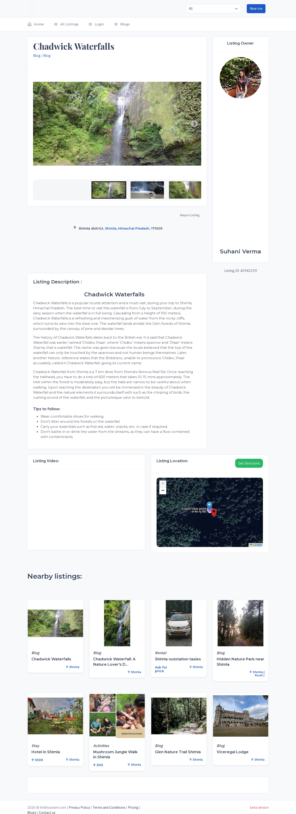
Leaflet (256, 545)
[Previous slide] (40, 123)
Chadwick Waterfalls (51, 659)
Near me (256, 8)
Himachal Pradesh (133, 228)
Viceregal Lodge (233, 752)
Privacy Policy (79, 807)
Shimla (111, 228)
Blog (36, 55)
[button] (38, 24)
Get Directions (249, 463)
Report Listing (189, 215)
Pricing (133, 807)
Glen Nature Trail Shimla (178, 752)
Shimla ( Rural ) (257, 673)
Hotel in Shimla (45, 752)
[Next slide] (194, 123)
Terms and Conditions (108, 807)
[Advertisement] (240, 173)
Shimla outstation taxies (178, 659)
